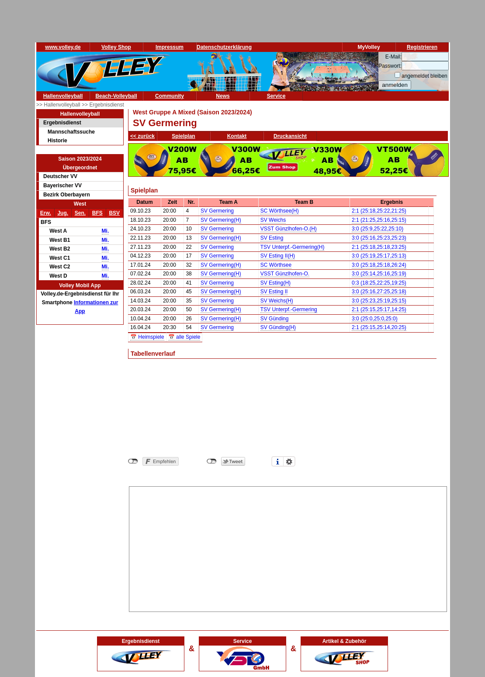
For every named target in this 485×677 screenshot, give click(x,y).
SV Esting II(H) (277, 256)
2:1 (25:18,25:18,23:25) (379, 247)
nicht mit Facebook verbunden (133, 461)
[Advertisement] (288, 548)
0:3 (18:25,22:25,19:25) (379, 283)
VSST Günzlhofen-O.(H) (288, 229)
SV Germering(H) (221, 220)
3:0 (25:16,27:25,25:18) (379, 292)
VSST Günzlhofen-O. (285, 274)
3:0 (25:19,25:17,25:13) (379, 256)
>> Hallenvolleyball (59, 105)
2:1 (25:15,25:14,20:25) (379, 327)
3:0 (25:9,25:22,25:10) (377, 229)
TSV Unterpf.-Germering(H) (292, 247)
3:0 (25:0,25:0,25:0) (375, 319)
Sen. (80, 213)
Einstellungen (289, 461)
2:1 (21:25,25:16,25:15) (379, 220)
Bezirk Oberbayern (66, 195)
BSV (114, 213)
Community (169, 96)
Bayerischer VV (62, 185)
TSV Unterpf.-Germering (288, 309)
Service (276, 96)
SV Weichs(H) (276, 301)
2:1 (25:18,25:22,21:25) (379, 211)
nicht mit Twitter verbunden (212, 461)
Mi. (105, 231)
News (222, 96)
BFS (97, 213)
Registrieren (422, 47)
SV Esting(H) (275, 283)
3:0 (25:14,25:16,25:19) (379, 274)
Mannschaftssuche (71, 132)
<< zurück (142, 136)
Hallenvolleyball (63, 96)
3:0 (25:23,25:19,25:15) (379, 301)
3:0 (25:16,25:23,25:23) (379, 238)
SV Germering (217, 211)
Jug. (62, 213)
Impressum (170, 47)
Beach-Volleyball (116, 96)
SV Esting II (274, 292)
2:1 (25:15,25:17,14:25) (379, 309)
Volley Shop (116, 47)
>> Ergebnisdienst (103, 105)
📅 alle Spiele (184, 337)
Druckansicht (290, 136)
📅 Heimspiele (147, 337)
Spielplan (183, 136)
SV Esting (272, 238)
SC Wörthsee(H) (279, 211)
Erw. (45, 213)
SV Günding (274, 319)
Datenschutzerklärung (224, 47)
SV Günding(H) (278, 327)
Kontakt (237, 136)
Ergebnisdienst (62, 123)
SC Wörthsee (275, 265)
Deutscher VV (60, 176)
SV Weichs (273, 220)
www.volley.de (62, 47)
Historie (57, 140)
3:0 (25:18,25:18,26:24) (379, 265)
